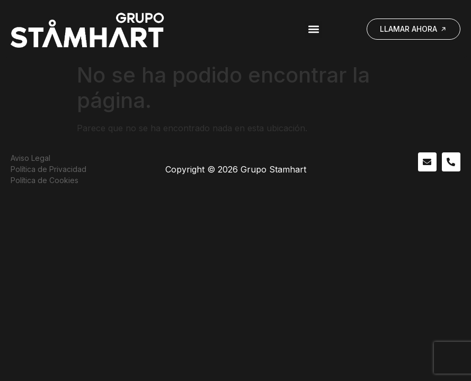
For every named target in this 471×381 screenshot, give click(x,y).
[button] (313, 29)
